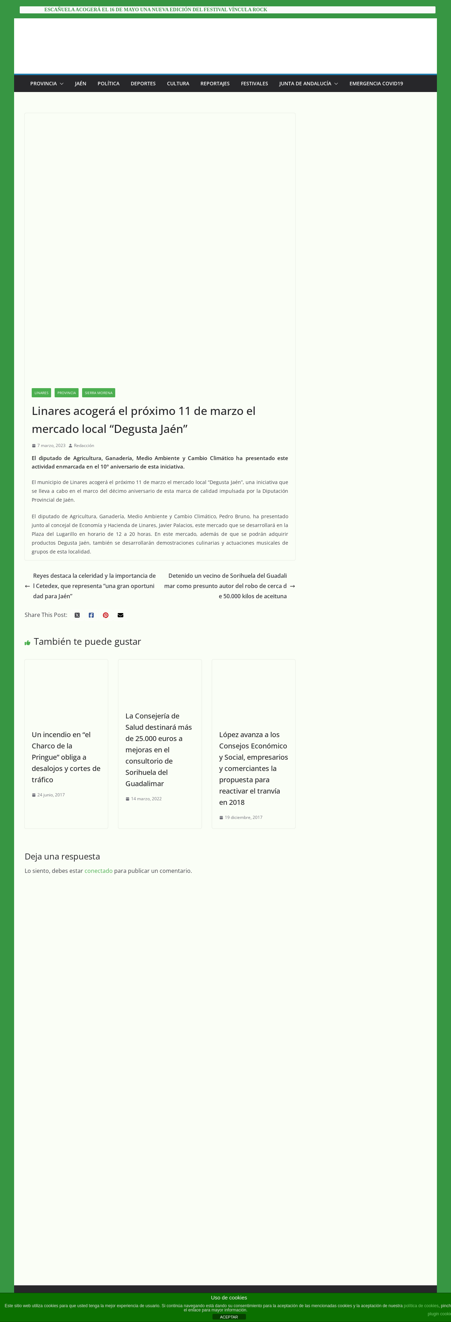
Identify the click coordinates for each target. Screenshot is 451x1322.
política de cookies (421, 1305)
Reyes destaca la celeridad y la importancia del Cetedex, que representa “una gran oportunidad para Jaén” (93, 517)
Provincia (43, 83)
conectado (99, 804)
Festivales (254, 83)
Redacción (84, 385)
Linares (41, 332)
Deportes (143, 83)
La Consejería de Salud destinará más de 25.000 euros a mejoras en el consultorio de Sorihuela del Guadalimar (162, 682)
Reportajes (215, 83)
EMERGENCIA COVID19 (376, 83)
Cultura (178, 83)
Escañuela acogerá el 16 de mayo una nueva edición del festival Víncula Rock (155, 9)
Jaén (80, 83)
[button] (60, 83)
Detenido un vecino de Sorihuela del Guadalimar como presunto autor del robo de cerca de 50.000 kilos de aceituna (238, 517)
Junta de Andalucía (305, 83)
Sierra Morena (98, 332)
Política (108, 83)
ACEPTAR (229, 1317)
